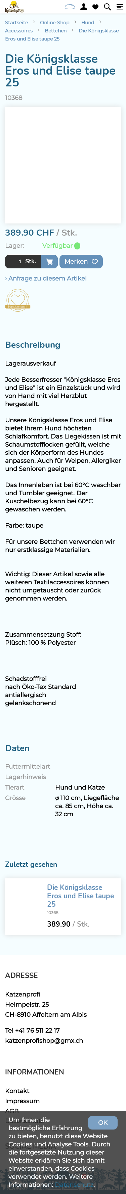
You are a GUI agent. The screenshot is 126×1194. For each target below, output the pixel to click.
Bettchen (56, 31)
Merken (81, 261)
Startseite (16, 23)
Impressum (22, 1101)
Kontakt (17, 1090)
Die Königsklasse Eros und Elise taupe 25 (80, 896)
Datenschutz (74, 1184)
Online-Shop (54, 23)
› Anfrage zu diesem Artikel (46, 278)
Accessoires (19, 31)
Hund (87, 23)
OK (103, 1122)
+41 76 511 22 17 (37, 1030)
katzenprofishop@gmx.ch (44, 1040)
